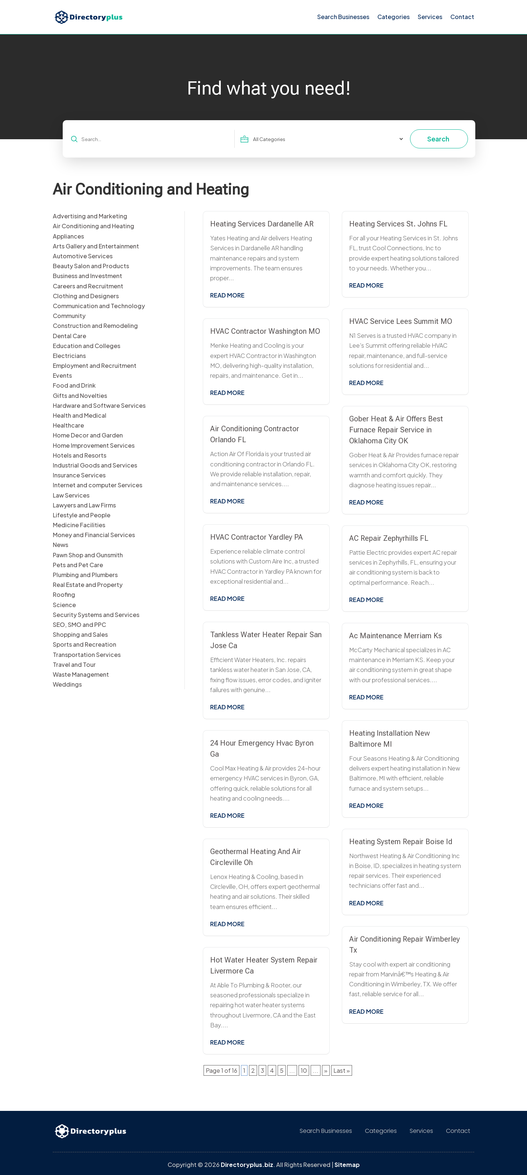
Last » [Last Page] (341, 1070)
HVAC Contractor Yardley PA (256, 537)
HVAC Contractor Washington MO (265, 331)
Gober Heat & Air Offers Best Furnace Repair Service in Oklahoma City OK (396, 429)
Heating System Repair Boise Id (400, 841)
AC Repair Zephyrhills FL (388, 538)
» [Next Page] (325, 1070)
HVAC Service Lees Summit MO (400, 321)
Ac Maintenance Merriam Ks (395, 635)
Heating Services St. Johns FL (398, 223)
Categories (393, 17)
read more (227, 295)
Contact (462, 17)
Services (430, 17)
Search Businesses (343, 17)
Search (438, 138)
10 (304, 1070)
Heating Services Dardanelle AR (262, 223)
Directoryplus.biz (247, 1164)
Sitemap (347, 1164)
